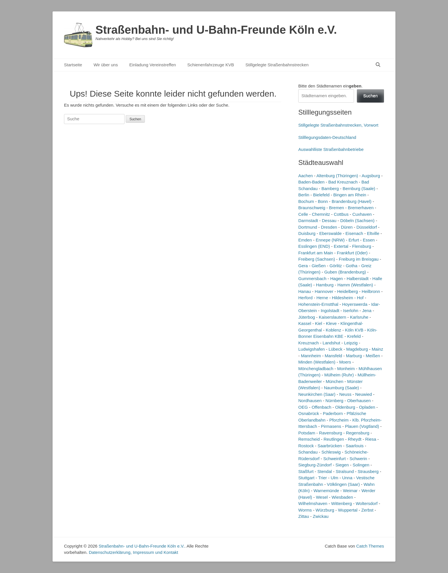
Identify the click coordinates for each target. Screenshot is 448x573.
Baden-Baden (311, 181)
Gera (303, 265)
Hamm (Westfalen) (355, 284)
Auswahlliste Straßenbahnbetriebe (330, 149)
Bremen (336, 207)
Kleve (331, 323)
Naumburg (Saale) (341, 387)
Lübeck (335, 349)
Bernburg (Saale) (359, 188)
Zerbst (367, 510)
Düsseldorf (366, 227)
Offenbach (321, 407)
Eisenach (354, 233)
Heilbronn (371, 291)
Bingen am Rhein (349, 194)
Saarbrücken (330, 445)
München (334, 381)
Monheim (346, 368)
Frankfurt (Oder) (352, 252)
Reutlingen (333, 439)
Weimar (350, 490)
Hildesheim (342, 297)
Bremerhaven (360, 207)
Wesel (322, 497)
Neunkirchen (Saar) (316, 394)
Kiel (318, 323)
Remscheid (309, 439)
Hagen (336, 278)
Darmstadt (308, 220)
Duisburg (306, 233)
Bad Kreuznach (343, 181)
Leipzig (351, 342)
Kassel (304, 323)
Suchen (370, 95)
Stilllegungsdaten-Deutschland (327, 137)
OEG (303, 407)
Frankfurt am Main (315, 252)
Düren (347, 227)
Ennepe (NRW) (330, 239)
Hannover (324, 291)
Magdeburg (357, 349)
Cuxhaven (362, 214)
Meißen (373, 355)
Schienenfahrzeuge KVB (210, 64)
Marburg (354, 355)
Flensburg (361, 246)
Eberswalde (330, 233)
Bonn (323, 201)
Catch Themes (370, 546)
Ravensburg (330, 432)
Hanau (304, 291)
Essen (369, 239)
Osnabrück (308, 413)
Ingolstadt (330, 310)
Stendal (324, 471)
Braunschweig (311, 207)
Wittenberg (341, 503)
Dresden (329, 227)
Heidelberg (347, 291)
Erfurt (354, 239)
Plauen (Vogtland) (362, 426)
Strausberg (368, 471)
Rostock (306, 445)
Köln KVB (354, 330)
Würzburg (325, 510)
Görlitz (335, 265)
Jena (367, 310)
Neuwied (363, 394)
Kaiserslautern (332, 317)
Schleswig (331, 452)
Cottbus (341, 214)
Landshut (331, 342)
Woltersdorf (366, 503)
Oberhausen (359, 400)
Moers (345, 362)
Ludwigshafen (311, 349)
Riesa (370, 439)
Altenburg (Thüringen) (337, 175)
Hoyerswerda (354, 304)
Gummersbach (312, 278)
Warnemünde (326, 490)
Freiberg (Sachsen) (316, 259)
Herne (322, 297)
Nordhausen (310, 400)
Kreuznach (308, 342)
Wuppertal (347, 510)
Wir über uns (105, 64)
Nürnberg (334, 400)
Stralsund (345, 471)
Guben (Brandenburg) (345, 271)
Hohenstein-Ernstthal (318, 304)
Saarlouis (355, 445)
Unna (347, 477)
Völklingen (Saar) (343, 484)
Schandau (308, 452)
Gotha (351, 265)
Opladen (367, 407)
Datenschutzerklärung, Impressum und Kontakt (133, 552)
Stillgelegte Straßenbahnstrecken (277, 64)
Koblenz (333, 330)
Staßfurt (305, 471)
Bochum (306, 201)
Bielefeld (321, 194)
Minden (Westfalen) (316, 362)
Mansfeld (333, 355)
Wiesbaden (342, 497)
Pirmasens (331, 426)
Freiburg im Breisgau (359, 259)
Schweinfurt (334, 458)
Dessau (329, 220)
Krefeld (354, 336)
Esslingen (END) (314, 246)
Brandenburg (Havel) (351, 201)
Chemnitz (321, 214)
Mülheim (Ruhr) (339, 374)
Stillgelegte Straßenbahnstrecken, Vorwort (338, 125)
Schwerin (358, 458)
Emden (305, 239)
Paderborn (333, 413)
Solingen (361, 464)
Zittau (303, 516)
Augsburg (371, 175)
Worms (305, 510)
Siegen (342, 464)
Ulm (334, 477)
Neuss (345, 394)
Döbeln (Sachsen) (357, 220)
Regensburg (357, 432)
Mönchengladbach (315, 368)
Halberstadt (358, 278)
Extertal (341, 246)
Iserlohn (350, 310)
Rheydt (354, 439)
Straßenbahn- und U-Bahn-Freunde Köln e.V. (216, 29)
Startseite (73, 64)
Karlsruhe (359, 317)
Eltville (373, 233)
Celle (303, 214)
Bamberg (330, 188)
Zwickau (321, 516)
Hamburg (325, 284)
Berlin (303, 194)
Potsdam (306, 432)
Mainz (377, 349)
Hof (360, 297)
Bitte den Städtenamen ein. (330, 85)
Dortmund (307, 227)
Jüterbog (306, 317)
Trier (322, 477)
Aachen (305, 175)
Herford (305, 297)
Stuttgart (306, 477)
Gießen (319, 265)
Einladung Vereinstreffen (152, 64)
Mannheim (311, 355)
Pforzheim (339, 420)
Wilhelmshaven (312, 503)
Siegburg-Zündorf (315, 464)
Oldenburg (345, 407)
